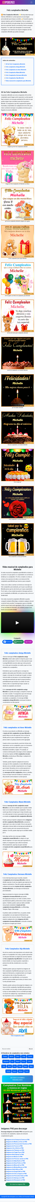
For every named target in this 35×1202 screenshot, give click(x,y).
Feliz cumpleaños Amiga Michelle (15, 67)
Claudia (5, 1056)
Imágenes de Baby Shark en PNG (15, 1161)
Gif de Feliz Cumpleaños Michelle (15, 64)
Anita (9, 1066)
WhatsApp (18, 642)
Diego (19, 1066)
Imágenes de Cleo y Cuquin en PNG (16, 1173)
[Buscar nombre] (14, 1049)
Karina (14, 1071)
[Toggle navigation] (31, 2)
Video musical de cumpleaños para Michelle (18, 81)
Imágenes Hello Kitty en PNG (14, 1169)
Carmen (30, 1056)
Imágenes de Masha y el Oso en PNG (16, 1142)
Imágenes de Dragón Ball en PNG (15, 1171)
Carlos (18, 1056)
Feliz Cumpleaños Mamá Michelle (15, 72)
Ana (15, 1066)
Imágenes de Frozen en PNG (14, 1146)
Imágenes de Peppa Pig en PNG (15, 1152)
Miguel (18, 1061)
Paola (26, 1071)
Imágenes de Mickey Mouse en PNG (16, 1167)
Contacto (32, 1196)
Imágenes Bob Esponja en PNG (15, 1154)
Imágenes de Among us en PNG (15, 1178)
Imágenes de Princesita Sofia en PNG (17, 1176)
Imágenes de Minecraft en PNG (15, 1165)
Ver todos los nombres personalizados (17, 1079)
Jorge (23, 1056)
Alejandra (6, 1061)
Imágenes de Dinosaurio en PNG (15, 1180)
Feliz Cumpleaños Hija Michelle (15, 78)
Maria (25, 1066)
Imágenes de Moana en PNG (14, 1156)
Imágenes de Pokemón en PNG (15, 1150)
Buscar (31, 1049)
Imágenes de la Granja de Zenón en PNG (17, 1139)
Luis (12, 1061)
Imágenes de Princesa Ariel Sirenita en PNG (19, 1144)
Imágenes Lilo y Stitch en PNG (15, 1148)
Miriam (21, 1071)
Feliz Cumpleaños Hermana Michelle (16, 75)
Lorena (29, 1061)
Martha (11, 1056)
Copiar (28, 642)
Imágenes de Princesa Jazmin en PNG (17, 1159)
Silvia (31, 1066)
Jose (4, 1066)
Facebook (8, 642)
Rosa (23, 1061)
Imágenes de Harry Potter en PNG (16, 1163)
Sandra (8, 1071)
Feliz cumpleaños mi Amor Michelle (16, 70)
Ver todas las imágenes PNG (17, 1184)
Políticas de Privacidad (24, 1196)
